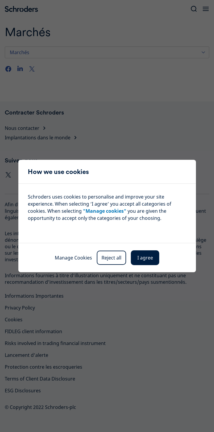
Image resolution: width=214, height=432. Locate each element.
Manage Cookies (73, 257)
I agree (145, 257)
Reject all (111, 257)
